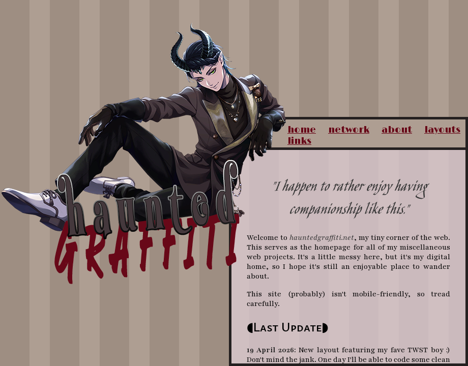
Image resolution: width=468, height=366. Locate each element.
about (397, 130)
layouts (442, 130)
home (301, 130)
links (299, 141)
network (348, 130)
